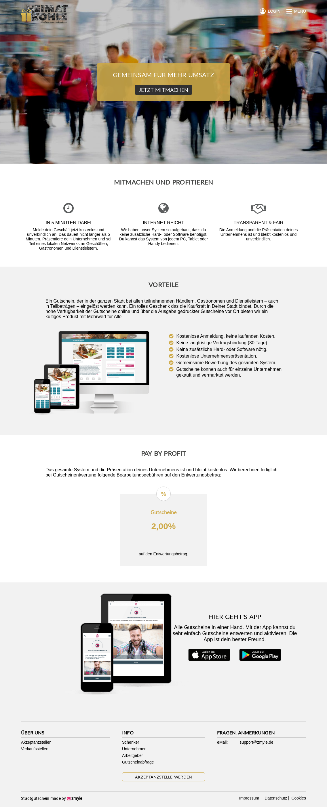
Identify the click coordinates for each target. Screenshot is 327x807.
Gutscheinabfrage (138, 762)
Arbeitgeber (132, 755)
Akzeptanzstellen (36, 742)
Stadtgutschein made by (51, 798)
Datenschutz (275, 798)
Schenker (130, 742)
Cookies (298, 798)
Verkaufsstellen (34, 749)
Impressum (249, 798)
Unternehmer (134, 749)
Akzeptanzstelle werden (163, 776)
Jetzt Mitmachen (163, 90)
